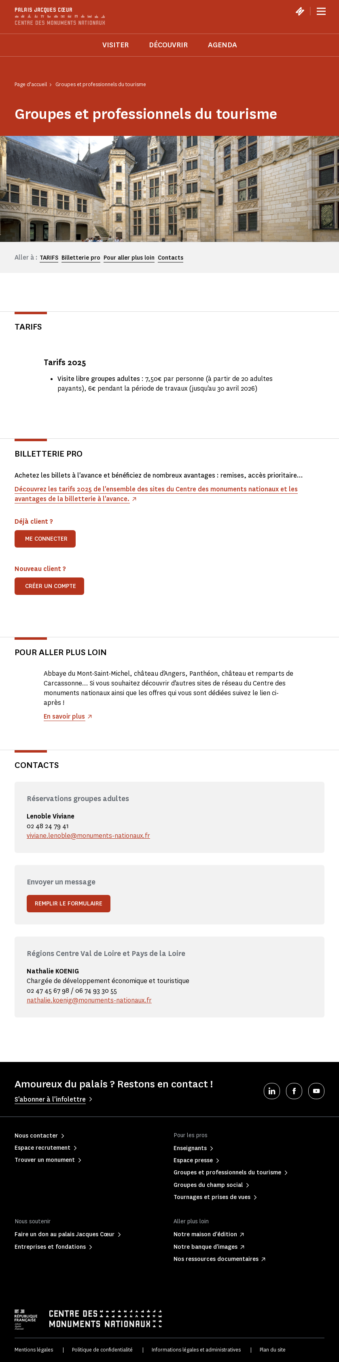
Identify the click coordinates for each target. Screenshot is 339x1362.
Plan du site (273, 1349)
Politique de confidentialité (102, 1349)
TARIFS (49, 258)
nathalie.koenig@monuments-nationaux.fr (90, 1000)
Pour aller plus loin (129, 258)
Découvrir (168, 45)
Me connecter (46, 539)
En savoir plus (64, 716)
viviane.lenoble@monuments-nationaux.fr (89, 835)
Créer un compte (50, 586)
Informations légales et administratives (196, 1349)
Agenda (222, 45)
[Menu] (321, 11)
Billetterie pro (80, 258)
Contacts (170, 258)
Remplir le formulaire (68, 903)
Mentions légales (34, 1349)
